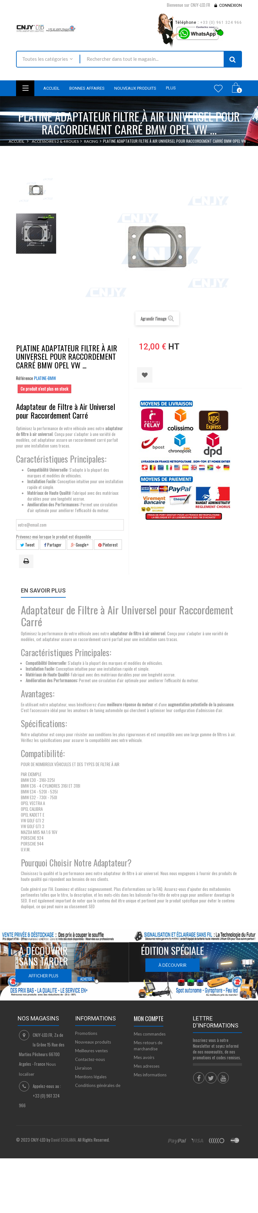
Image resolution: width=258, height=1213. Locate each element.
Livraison (83, 1068)
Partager (53, 544)
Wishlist (218, 88)
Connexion (230, 5)
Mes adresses (146, 1066)
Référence (24, 378)
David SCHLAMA (63, 1174)
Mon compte (148, 1018)
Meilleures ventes (91, 1050)
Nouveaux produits (93, 1042)
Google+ (80, 544)
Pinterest (108, 544)
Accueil (16, 141)
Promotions (86, 1033)
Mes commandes (150, 1033)
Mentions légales (91, 1076)
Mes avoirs (144, 1057)
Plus (171, 88)
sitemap (82, 1108)
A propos (84, 1100)
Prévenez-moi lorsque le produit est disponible (53, 536)
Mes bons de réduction (155, 1089)
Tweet (27, 544)
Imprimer (27, 561)
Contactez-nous (90, 1059)
